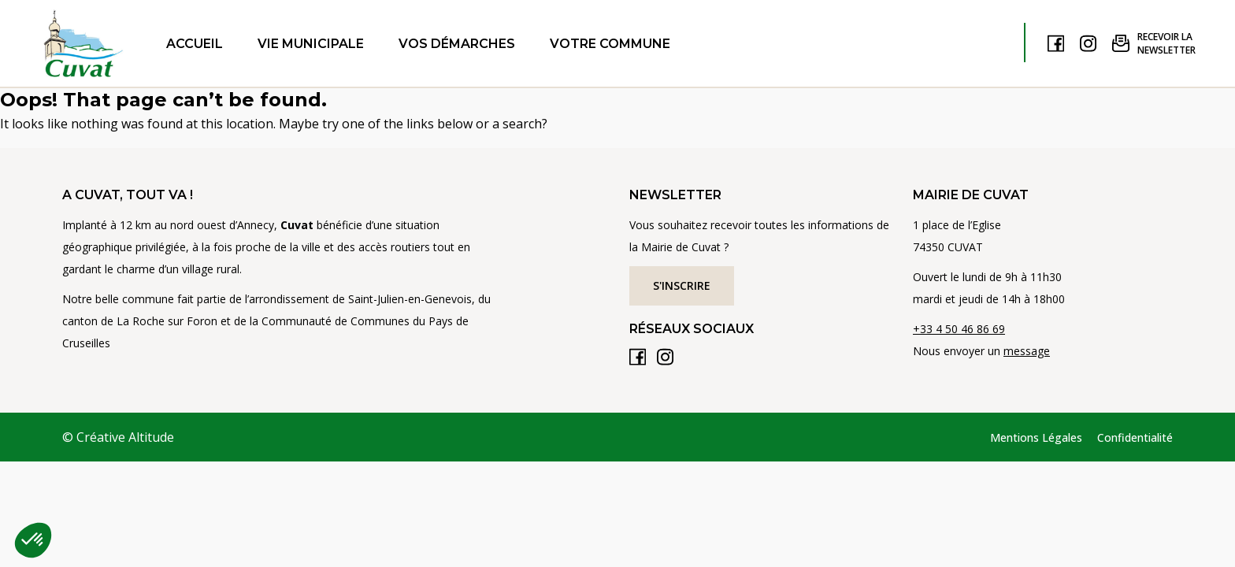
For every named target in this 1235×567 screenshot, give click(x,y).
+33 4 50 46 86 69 (959, 328)
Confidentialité (1135, 437)
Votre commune (610, 43)
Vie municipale (311, 43)
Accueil (194, 43)
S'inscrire (681, 285)
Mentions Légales (1036, 437)
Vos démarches (457, 43)
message (1026, 350)
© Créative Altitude (118, 437)
